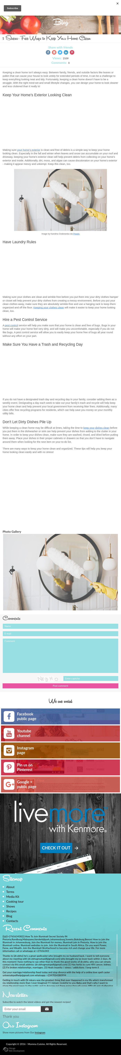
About (10, 887)
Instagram (40, 1032)
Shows (10, 906)
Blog (9, 916)
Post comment (60, 685)
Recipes (11, 911)
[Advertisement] (32, 123)
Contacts (12, 921)
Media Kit (12, 896)
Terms (10, 892)
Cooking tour (15, 901)
